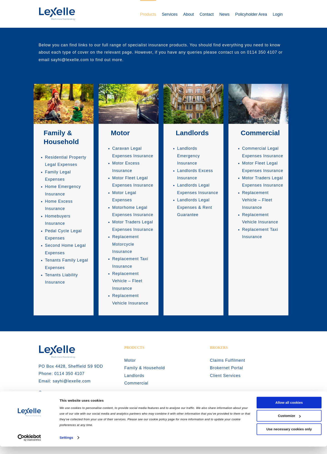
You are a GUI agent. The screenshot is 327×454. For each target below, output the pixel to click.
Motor (120, 133)
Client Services (225, 375)
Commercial (260, 133)
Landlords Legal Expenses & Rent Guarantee (194, 207)
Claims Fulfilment (227, 360)
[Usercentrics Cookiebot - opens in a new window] (29, 445)
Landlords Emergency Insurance (188, 155)
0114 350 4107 (262, 52)
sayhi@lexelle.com (70, 59)
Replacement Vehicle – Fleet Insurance (127, 281)
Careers (47, 392)
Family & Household (144, 368)
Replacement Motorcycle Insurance (125, 244)
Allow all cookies (289, 410)
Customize (289, 423)
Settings (66, 445)
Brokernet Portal (226, 368)
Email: (46, 381)
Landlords (192, 133)
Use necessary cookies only (289, 437)
